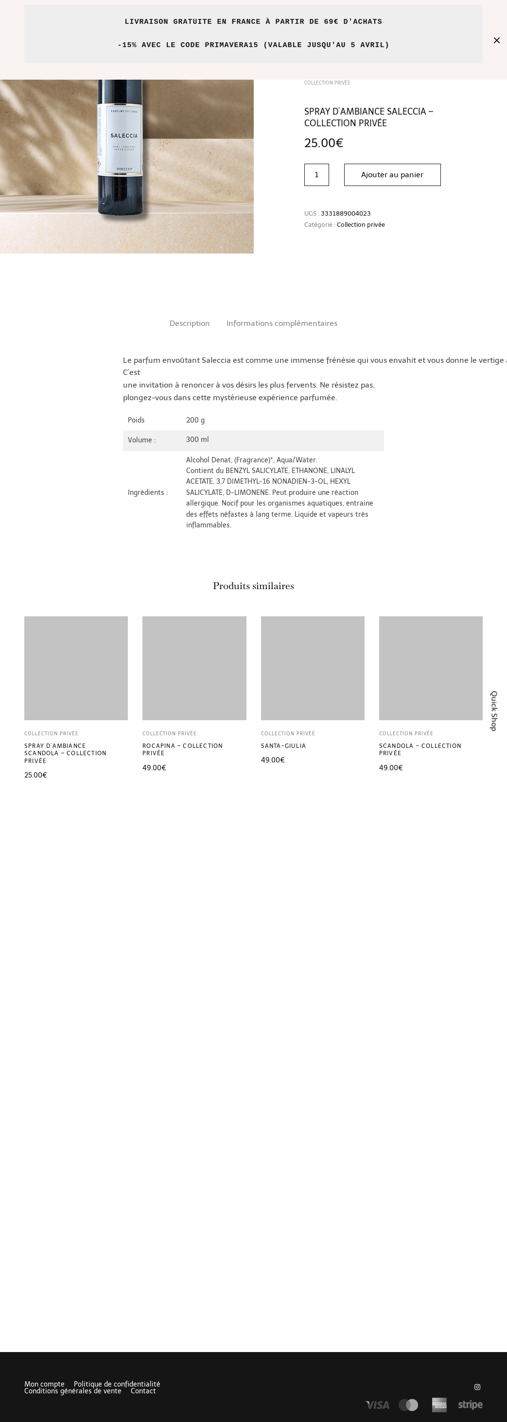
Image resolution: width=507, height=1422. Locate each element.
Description (190, 323)
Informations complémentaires (282, 323)
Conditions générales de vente (73, 1391)
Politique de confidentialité (117, 1384)
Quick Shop (494, 711)
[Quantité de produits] (316, 175)
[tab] (190, 323)
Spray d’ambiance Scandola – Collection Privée (65, 753)
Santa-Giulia (283, 746)
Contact (143, 1391)
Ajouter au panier (393, 174)
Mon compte (44, 1384)
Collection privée (361, 224)
